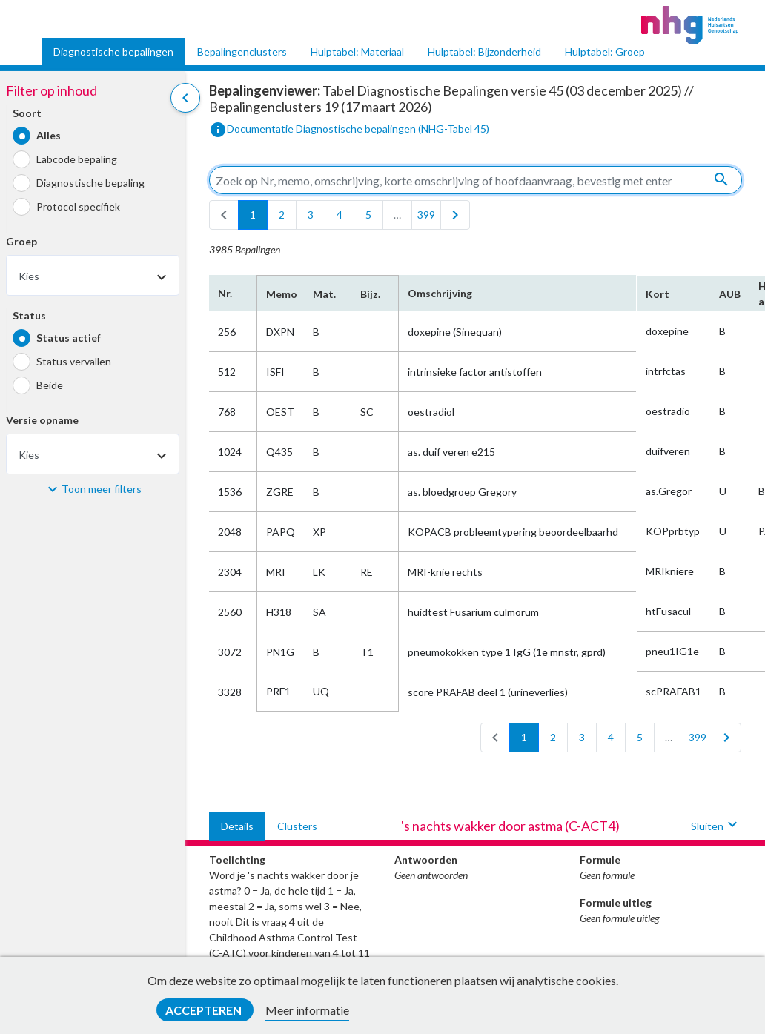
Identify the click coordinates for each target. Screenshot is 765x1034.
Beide (49, 385)
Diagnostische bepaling (90, 182)
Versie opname (42, 420)
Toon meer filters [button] (102, 489)
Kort (657, 294)
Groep (21, 241)
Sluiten (716, 826)
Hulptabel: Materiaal (357, 51)
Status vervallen (73, 361)
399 (426, 214)
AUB (730, 294)
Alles (48, 135)
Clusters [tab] (297, 826)
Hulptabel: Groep (605, 51)
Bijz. (370, 294)
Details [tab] (237, 826)
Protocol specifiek (78, 206)
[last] (455, 215)
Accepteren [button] (204, 1010)
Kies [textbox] (29, 276)
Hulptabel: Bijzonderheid (484, 51)
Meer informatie (307, 1010)
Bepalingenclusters (242, 51)
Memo (280, 294)
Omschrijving (440, 293)
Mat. (324, 294)
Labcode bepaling (76, 159)
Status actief (68, 337)
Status (29, 315)
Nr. (225, 293)
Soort (27, 113)
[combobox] (92, 275)
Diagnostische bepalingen (113, 51)
